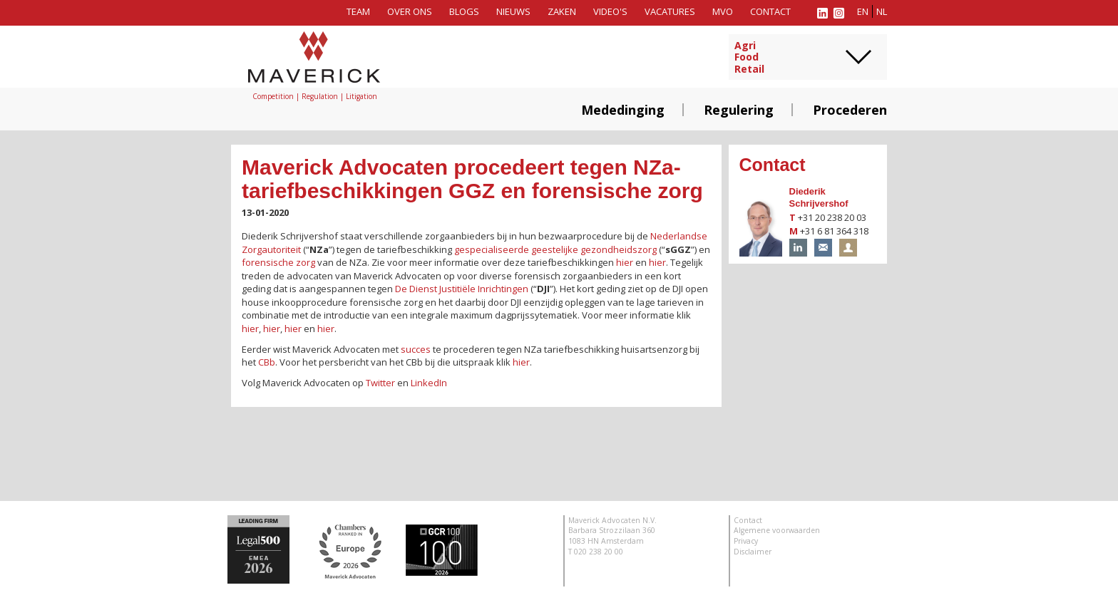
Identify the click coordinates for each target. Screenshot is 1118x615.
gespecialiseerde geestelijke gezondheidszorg (555, 249)
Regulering (739, 109)
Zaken (562, 11)
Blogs (464, 11)
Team (358, 11)
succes (416, 349)
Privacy (746, 541)
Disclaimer (752, 552)
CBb (266, 362)
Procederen (850, 109)
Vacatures (670, 11)
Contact (770, 11)
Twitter (380, 382)
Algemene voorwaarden (777, 530)
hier (624, 262)
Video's (610, 11)
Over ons (409, 11)
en (862, 11)
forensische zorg (278, 262)
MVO (722, 11)
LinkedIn (429, 382)
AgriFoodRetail (749, 58)
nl (881, 11)
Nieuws (513, 11)
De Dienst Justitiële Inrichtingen (461, 288)
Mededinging (623, 109)
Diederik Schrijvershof (818, 197)
